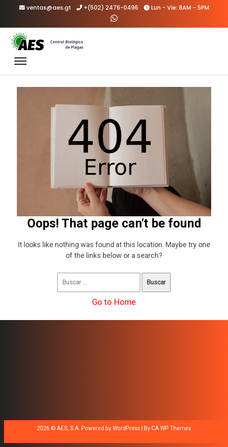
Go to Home (114, 302)
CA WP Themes (171, 428)
